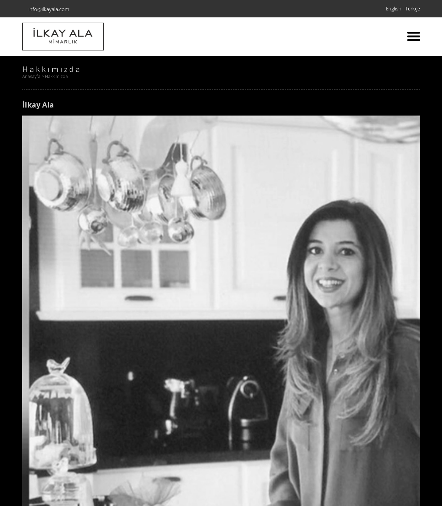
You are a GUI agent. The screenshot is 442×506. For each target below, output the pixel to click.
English (393, 8)
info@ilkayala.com (47, 9)
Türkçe (412, 8)
